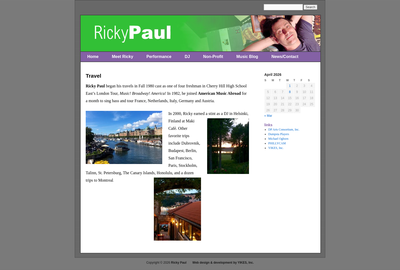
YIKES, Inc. (276, 148)
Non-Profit (213, 56)
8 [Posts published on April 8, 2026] (290, 92)
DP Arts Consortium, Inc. (283, 129)
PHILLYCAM (277, 143)
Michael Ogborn (278, 138)
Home (92, 56)
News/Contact (284, 56)
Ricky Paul (178, 262)
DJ (187, 56)
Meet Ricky (122, 56)
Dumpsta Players (278, 134)
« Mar (268, 116)
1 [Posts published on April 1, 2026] (290, 86)
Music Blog (247, 56)
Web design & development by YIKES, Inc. (223, 262)
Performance (158, 56)
